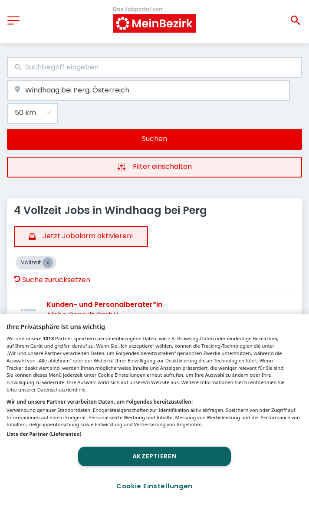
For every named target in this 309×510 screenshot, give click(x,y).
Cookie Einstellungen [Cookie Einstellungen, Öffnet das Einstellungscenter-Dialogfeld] (154, 486)
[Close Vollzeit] (48, 262)
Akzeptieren (154, 456)
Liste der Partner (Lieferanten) (44, 434)
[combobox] (154, 67)
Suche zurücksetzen (52, 280)
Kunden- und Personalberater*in (104, 304)
